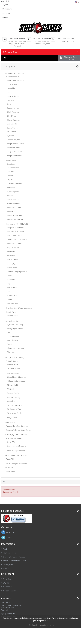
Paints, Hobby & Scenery (14, 357)
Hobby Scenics (11, 418)
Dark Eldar (11, 88)
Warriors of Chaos (14, 207)
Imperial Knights (13, 139)
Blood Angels (12, 116)
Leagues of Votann (14, 151)
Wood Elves (11, 211)
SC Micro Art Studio (14, 413)
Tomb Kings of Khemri (15, 231)
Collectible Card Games (14, 321)
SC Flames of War (14, 409)
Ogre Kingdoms (13, 191)
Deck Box (10, 344)
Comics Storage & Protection (16, 463)
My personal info (10, 591)
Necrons (10, 100)
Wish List (6, 583)
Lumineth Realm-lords (15, 184)
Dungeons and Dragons (16, 446)
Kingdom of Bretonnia (15, 227)
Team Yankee (12, 303)
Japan (9, 299)
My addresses (8, 587)
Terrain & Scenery (13, 397)
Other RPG (11, 442)
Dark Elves (11, 172)
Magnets (10, 389)
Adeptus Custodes (14, 155)
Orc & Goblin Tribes (14, 235)
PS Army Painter (13, 368)
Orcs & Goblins (13, 199)
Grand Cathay (12, 259)
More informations (47, 625)
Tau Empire (11, 132)
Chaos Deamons (13, 120)
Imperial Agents (13, 84)
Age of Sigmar (11, 160)
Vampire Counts (13, 203)
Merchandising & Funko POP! (16, 455)
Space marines (13, 108)
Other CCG (10, 332)
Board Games (10, 422)
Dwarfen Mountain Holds (17, 239)
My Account (6, 9)
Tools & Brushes (12, 373)
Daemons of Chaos (14, 168)
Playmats (10, 352)
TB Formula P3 (12, 385)
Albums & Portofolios (15, 348)
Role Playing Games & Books (16, 435)
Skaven (10, 195)
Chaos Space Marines (16, 80)
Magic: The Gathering (14, 324)
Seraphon (11, 187)
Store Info (6, 13)
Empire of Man (13, 247)
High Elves (11, 251)
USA (8, 291)
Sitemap (6, 569)
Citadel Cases (12, 315)
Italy (8, 283)
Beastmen (11, 164)
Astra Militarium (13, 96)
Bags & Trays (11, 312)
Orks (9, 104)
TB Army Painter (13, 393)
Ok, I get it (33, 625)
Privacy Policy (8, 565)
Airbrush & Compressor (16, 381)
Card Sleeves (12, 340)
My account (7, 573)
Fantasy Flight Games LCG (16, 328)
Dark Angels (12, 124)
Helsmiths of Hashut (15, 219)
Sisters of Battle (13, 147)
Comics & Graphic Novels (16, 450)
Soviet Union (12, 287)
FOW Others (12, 295)
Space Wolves (12, 128)
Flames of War (11, 264)
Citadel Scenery (13, 401)
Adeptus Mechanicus (15, 143)
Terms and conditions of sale (14, 561)
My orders (7, 579)
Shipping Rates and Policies (14, 557)
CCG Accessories (12, 336)
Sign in (5, 4)
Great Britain (12, 267)
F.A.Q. (5, 549)
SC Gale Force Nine (14, 405)
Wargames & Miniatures (14, 73)
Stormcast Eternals (14, 215)
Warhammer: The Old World (17, 224)
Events (5, 17)
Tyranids (10, 136)
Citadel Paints (12, 365)
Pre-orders (9, 467)
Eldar (9, 92)
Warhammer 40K (12, 76)
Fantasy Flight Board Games (17, 426)
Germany (11, 279)
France (10, 275)
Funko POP (10, 459)
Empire (10, 180)
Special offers (10, 471)
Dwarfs (10, 176)
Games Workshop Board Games (19, 430)
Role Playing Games (14, 438)
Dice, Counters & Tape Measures (19, 308)
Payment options (10, 553)
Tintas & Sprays (12, 361)
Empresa (6, 598)
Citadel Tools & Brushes (16, 377)
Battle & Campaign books (17, 271)
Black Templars (13, 112)
